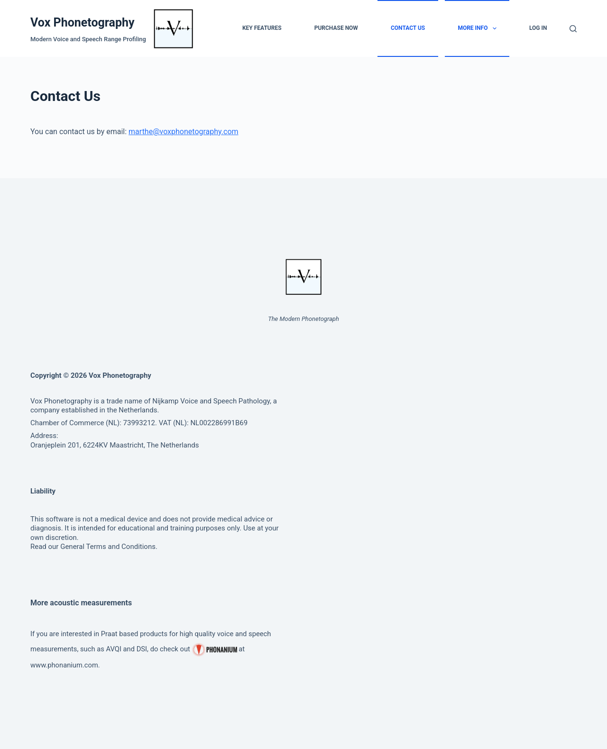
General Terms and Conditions (108, 546)
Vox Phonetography (82, 22)
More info (479, 28)
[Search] (573, 28)
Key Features (262, 28)
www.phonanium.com (64, 665)
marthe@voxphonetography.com (184, 131)
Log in (538, 28)
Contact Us (408, 28)
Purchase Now (336, 28)
